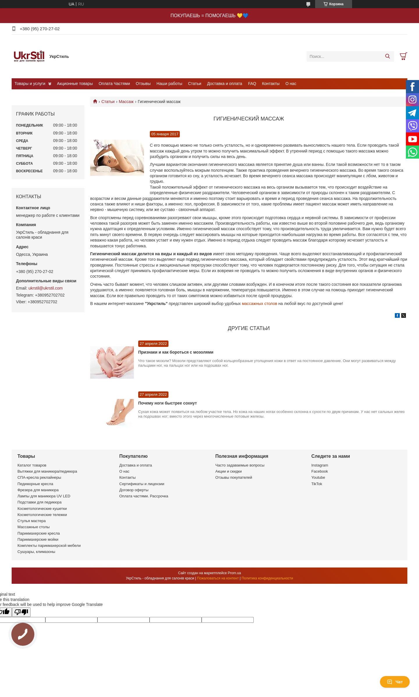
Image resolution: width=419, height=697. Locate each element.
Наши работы (169, 83)
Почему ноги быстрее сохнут (167, 403)
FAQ (252, 83)
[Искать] (387, 56)
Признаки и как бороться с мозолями (175, 352)
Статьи (194, 83)
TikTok (316, 484)
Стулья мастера (31, 521)
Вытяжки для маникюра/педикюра (47, 471)
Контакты (270, 83)
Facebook (319, 471)
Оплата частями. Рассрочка (143, 496)
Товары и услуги (30, 83)
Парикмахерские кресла (38, 533)
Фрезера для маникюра (38, 490)
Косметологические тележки (42, 514)
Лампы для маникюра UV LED (43, 496)
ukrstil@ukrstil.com (46, 288)
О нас (290, 83)
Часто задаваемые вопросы (239, 465)
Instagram (319, 465)
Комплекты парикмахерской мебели (49, 545)
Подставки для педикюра (39, 502)
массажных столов (260, 303)
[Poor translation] (21, 612)
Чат (395, 681)
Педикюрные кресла (35, 484)
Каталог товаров (31, 465)
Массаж (126, 101)
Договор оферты (133, 490)
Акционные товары (75, 83)
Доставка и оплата (224, 83)
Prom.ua (234, 573)
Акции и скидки (228, 471)
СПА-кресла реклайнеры (39, 477)
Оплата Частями (114, 83)
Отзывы (143, 83)
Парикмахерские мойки (37, 539)
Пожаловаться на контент (218, 578)
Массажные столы (33, 527)
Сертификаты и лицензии (141, 484)
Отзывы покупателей (233, 477)
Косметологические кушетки (42, 508)
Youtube (318, 477)
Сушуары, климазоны (36, 551)
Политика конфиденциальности (267, 578)
